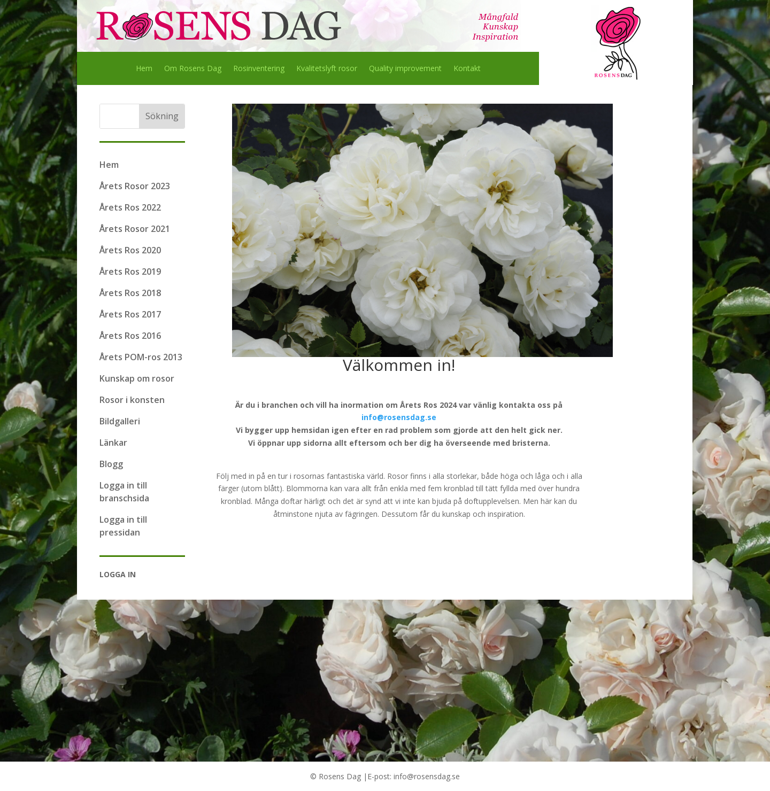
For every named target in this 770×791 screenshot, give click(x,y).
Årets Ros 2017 (130, 314)
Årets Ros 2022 (130, 207)
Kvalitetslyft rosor (326, 69)
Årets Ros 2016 (130, 336)
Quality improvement (405, 69)
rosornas (309, 476)
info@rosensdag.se (398, 417)
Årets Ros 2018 (130, 293)
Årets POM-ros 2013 (140, 357)
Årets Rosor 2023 (134, 186)
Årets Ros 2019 (130, 271)
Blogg (111, 464)
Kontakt (467, 69)
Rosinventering (258, 69)
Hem (144, 69)
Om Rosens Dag (192, 69)
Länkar (113, 442)
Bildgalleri (119, 421)
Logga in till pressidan (123, 526)
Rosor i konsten (132, 400)
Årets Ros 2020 (130, 250)
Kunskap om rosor (136, 378)
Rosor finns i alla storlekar (432, 476)
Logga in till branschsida (124, 491)
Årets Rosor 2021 (134, 229)
